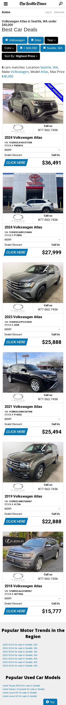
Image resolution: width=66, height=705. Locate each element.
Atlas (36, 40)
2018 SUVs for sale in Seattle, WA (20, 665)
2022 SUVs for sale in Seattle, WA (20, 655)
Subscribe (59, 12)
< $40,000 (28, 48)
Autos (6, 12)
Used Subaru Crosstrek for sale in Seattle (24, 689)
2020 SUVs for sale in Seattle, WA (20, 662)
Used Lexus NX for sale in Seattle (20, 696)
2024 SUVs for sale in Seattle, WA (20, 648)
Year (51, 40)
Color (9, 48)
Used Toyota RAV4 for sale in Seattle (21, 685)
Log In (48, 12)
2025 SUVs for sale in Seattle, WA (20, 644)
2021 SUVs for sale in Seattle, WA (20, 658)
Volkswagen (15, 40)
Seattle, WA (52, 48)
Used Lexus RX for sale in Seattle (20, 692)
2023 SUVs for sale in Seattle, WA (20, 651)
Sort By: (20, 56)
